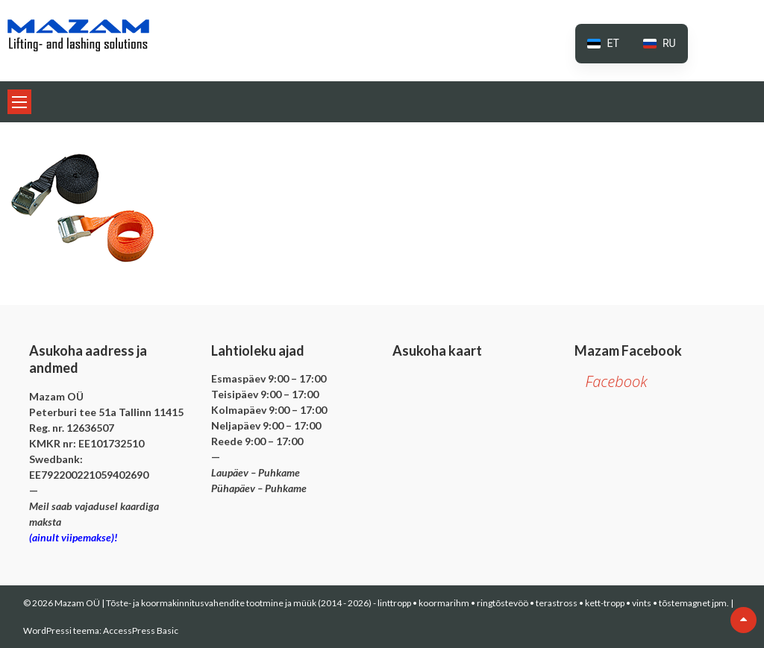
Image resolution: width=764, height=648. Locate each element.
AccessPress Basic (140, 630)
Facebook (617, 381)
